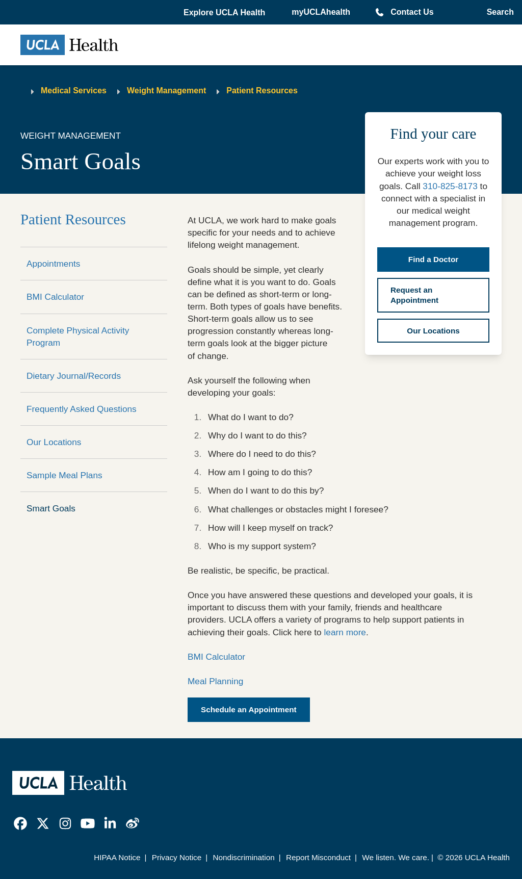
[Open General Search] (498, 12)
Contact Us (411, 12)
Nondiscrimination (243, 857)
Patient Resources (262, 90)
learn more (345, 632)
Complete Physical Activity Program (78, 336)
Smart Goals (51, 508)
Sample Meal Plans (64, 475)
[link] (20, 823)
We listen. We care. (395, 857)
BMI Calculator (55, 297)
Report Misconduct (318, 857)
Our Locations (54, 442)
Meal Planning (215, 681)
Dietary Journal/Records (74, 376)
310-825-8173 (450, 186)
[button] (225, 13)
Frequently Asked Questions (82, 409)
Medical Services (74, 90)
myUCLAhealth (321, 12)
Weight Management (166, 90)
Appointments (53, 263)
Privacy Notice (176, 857)
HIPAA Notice (117, 857)
